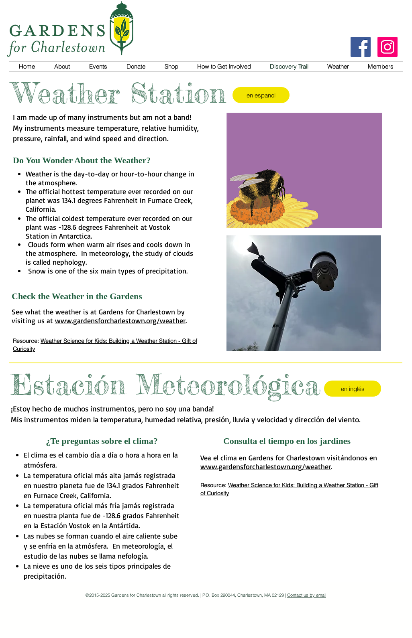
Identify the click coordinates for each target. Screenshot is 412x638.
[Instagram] (387, 47)
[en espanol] (261, 95)
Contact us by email (306, 595)
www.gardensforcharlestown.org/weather (120, 320)
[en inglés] (352, 389)
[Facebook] (361, 47)
